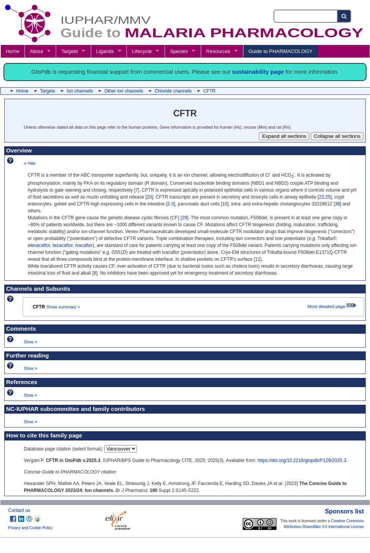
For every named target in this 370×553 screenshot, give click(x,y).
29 (184, 217)
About (36, 51)
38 (337, 204)
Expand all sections (284, 136)
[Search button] (344, 16)
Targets (69, 51)
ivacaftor (83, 245)
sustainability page (258, 71)
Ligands (105, 51)
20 (149, 197)
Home (12, 51)
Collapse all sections (337, 136)
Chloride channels (173, 91)
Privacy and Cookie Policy (30, 528)
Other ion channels (123, 91)
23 (321, 197)
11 (257, 259)
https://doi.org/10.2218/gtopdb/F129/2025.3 (302, 460)
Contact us (19, 510)
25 (327, 197)
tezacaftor (63, 245)
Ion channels (80, 91)
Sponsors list (344, 511)
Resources (218, 51)
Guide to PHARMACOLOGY (280, 51)
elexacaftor (39, 245)
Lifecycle (142, 51)
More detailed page (331, 306)
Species (179, 51)
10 (224, 204)
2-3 (170, 204)
